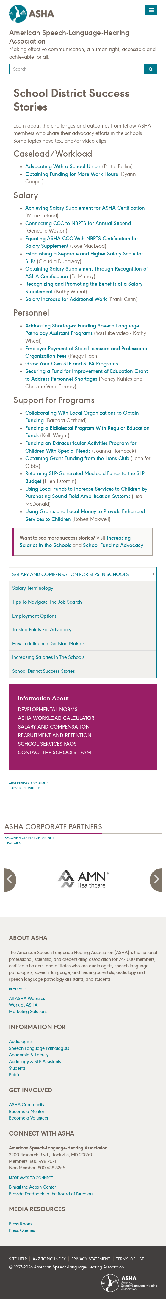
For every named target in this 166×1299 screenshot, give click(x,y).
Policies (14, 843)
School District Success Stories (43, 671)
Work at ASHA (23, 1005)
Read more (18, 989)
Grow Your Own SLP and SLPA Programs (71, 363)
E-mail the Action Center (32, 1187)
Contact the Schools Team (54, 752)
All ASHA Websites (27, 998)
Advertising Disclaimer (28, 783)
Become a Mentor (26, 1111)
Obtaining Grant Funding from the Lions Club (77, 458)
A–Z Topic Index (49, 1259)
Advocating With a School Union (63, 166)
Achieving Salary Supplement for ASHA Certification (85, 208)
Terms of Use (130, 1259)
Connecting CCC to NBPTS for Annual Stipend (78, 223)
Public (15, 1074)
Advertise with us (25, 788)
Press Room (20, 1224)
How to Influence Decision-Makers (48, 643)
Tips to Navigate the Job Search (47, 602)
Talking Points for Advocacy (41, 630)
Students (17, 1068)
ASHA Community (26, 1104)
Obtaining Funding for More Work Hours (71, 174)
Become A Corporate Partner (29, 838)
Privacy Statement (90, 1259)
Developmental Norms (48, 709)
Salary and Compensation (54, 727)
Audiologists (20, 1041)
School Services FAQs (47, 744)
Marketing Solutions (28, 1011)
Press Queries (22, 1230)
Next (156, 880)
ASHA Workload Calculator (56, 718)
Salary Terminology (32, 588)
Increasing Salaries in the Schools (48, 657)
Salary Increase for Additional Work (66, 299)
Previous (10, 880)
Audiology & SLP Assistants (35, 1061)
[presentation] (83, 879)
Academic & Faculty (28, 1055)
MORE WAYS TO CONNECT (31, 1178)
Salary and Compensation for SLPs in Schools (70, 574)
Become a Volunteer (28, 1118)
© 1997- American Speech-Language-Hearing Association (66, 1267)
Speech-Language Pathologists (39, 1048)
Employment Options (34, 616)
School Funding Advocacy (113, 545)
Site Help (18, 1259)
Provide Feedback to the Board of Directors (51, 1194)
